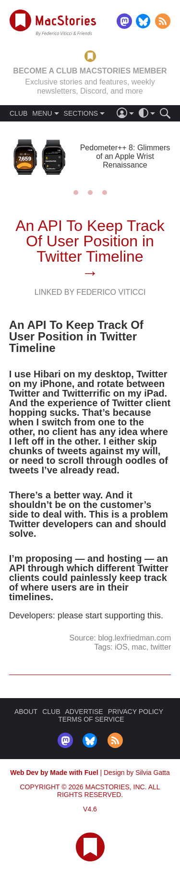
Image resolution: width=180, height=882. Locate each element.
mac (139, 647)
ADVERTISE (84, 711)
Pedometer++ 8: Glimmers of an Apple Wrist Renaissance (125, 156)
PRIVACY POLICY (135, 711)
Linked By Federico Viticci (90, 292)
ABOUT (25, 711)
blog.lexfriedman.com (134, 638)
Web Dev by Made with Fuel (54, 772)
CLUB (18, 113)
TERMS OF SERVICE (91, 719)
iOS (121, 647)
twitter (161, 647)
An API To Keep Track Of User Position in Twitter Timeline (90, 241)
